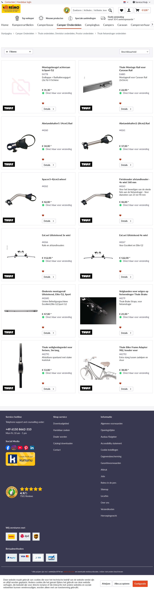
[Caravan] (122, 25)
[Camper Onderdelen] (69, 25)
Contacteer (10, 2)
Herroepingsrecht (109, 515)
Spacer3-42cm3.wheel (54, 179)
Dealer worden (60, 436)
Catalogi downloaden (63, 443)
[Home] (5, 25)
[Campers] (108, 25)
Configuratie (140, 583)
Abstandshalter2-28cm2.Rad (134, 123)
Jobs (103, 476)
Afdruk (104, 469)
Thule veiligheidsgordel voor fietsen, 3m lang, (57, 349)
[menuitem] (92, 10)
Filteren (11, 51)
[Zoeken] (110, 10)
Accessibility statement (111, 443)
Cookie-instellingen (109, 450)
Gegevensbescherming (111, 456)
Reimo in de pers (108, 482)
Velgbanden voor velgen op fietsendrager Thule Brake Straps (133, 293)
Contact (57, 450)
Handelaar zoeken (61, 430)
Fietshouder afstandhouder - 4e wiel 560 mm (134, 181)
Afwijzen (106, 583)
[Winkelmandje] (142, 10)
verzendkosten (69, 571)
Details (49, 108)
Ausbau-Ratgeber (109, 436)
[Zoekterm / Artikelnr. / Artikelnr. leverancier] (92, 10)
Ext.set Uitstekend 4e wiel (133, 235)
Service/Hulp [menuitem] (140, 2)
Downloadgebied (61, 423)
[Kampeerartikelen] (23, 25)
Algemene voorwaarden (112, 423)
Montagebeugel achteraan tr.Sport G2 (56, 69)
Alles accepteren (121, 583)
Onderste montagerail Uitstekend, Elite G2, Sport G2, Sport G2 (56, 293)
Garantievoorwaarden (111, 463)
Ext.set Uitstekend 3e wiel (56, 235)
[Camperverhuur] (140, 25)
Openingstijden (108, 430)
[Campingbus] (92, 25)
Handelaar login (24, 2)
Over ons (105, 502)
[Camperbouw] (45, 25)
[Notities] (121, 10)
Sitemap (104, 489)
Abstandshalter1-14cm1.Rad (57, 123)
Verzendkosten (107, 509)
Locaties (104, 496)
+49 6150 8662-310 (18, 429)
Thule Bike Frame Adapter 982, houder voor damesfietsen (133, 349)
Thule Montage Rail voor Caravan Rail (132, 69)
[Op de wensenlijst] (43, 103)
